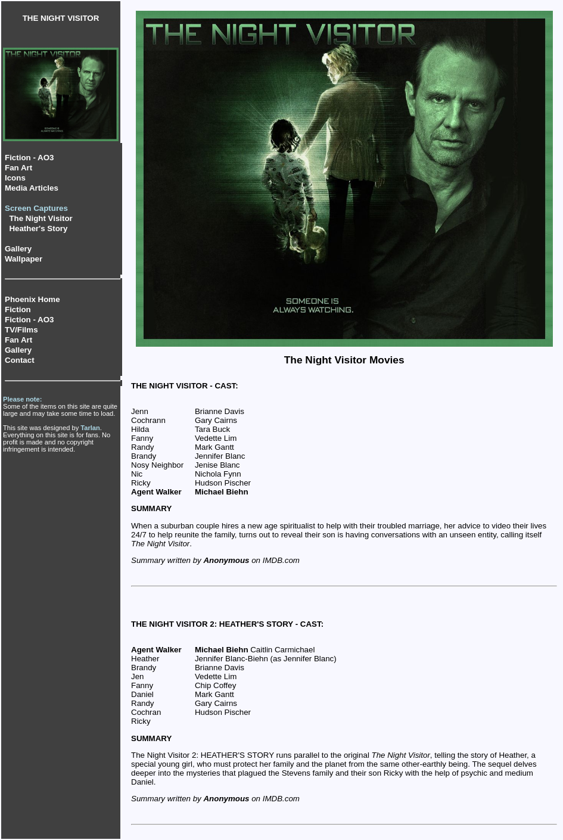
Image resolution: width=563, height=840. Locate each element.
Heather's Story (38, 228)
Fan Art (18, 167)
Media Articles (31, 187)
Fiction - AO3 (29, 157)
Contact (20, 360)
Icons (15, 177)
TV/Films (21, 329)
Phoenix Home (32, 299)
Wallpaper (23, 258)
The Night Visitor (40, 218)
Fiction (18, 309)
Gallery (18, 248)
